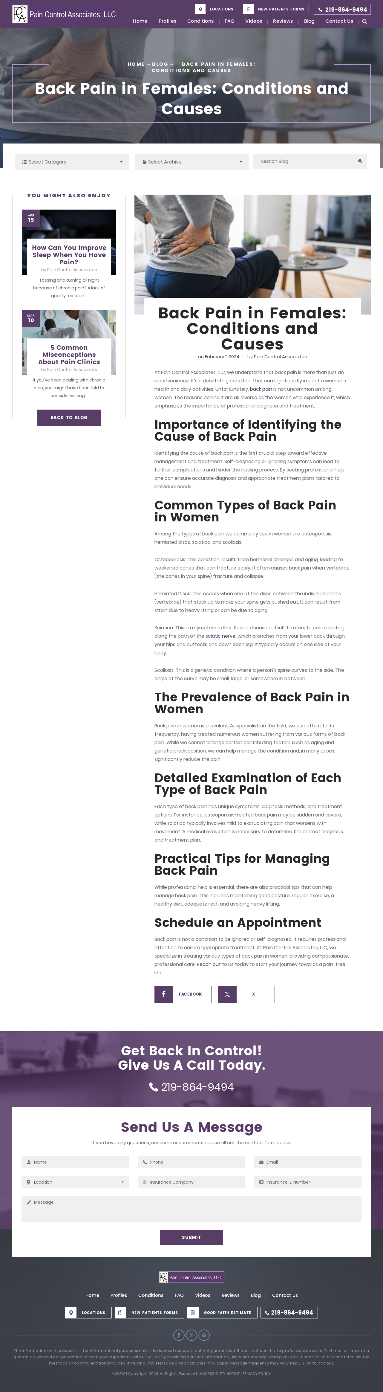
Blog (309, 21)
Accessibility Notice (220, 1373)
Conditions (200, 21)
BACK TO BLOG (69, 418)
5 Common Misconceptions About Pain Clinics (69, 355)
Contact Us (339, 21)
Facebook (190, 994)
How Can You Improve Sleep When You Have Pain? (69, 255)
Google (204, 1335)
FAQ (230, 21)
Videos (253, 21)
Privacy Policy (257, 1373)
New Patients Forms (281, 9)
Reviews (283, 21)
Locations (222, 9)
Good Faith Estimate (227, 1313)
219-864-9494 (346, 10)
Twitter (191, 1335)
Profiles (168, 21)
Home (140, 21)
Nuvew (118, 1373)
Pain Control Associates (280, 356)
